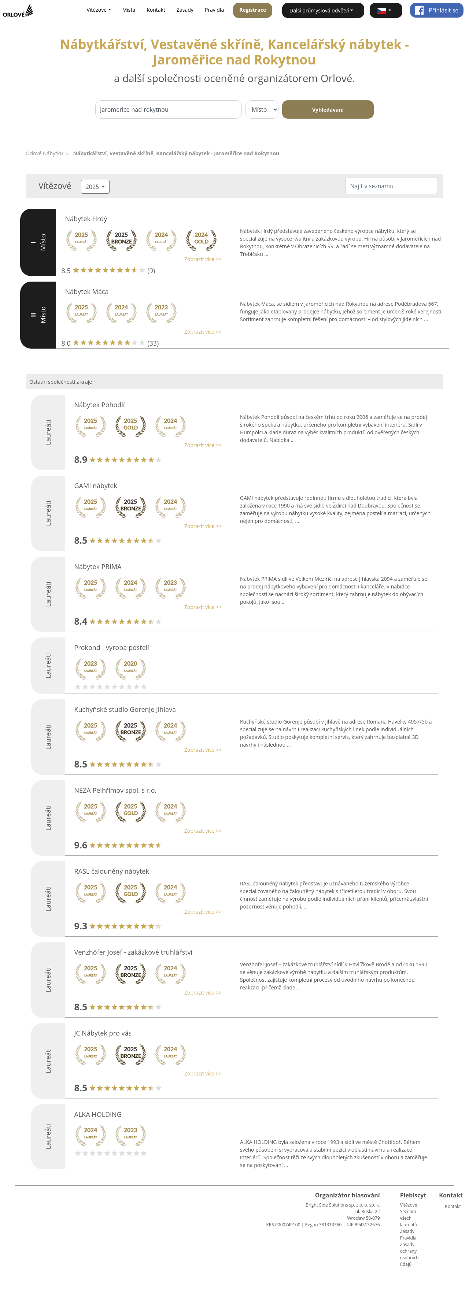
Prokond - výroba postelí (111, 647)
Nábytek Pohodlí (99, 404)
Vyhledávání (328, 109)
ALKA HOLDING (98, 1114)
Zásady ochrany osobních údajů (409, 1254)
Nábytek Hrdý (86, 218)
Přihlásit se (436, 10)
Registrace (252, 9)
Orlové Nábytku (44, 153)
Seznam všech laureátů (408, 1218)
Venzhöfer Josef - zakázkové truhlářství (133, 952)
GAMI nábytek (95, 485)
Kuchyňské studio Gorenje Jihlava (125, 709)
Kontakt (156, 9)
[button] (386, 10)
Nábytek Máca (87, 291)
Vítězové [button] (96, 9)
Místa (129, 9)
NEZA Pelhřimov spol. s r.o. (115, 790)
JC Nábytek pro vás (103, 1033)
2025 (93, 187)
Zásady (185, 9)
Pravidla (214, 9)
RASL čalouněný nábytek (111, 871)
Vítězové (408, 1205)
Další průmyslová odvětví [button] (319, 10)
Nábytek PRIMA (98, 566)
